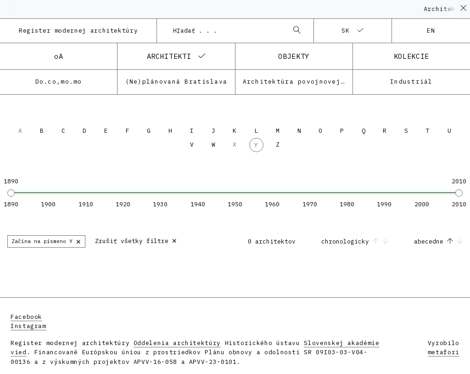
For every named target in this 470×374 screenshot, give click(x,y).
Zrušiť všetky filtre (136, 240)
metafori (443, 352)
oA (58, 56)
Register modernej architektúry (78, 30)
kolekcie (411, 56)
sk (345, 30)
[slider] (11, 193)
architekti (169, 56)
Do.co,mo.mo (58, 81)
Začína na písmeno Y (46, 241)
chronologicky (356, 241)
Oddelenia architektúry (177, 343)
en (431, 30)
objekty (293, 56)
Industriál (411, 81)
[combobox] (225, 31)
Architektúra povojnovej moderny (297, 81)
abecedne (438, 241)
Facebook (26, 317)
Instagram (28, 326)
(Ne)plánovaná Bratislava (176, 81)
